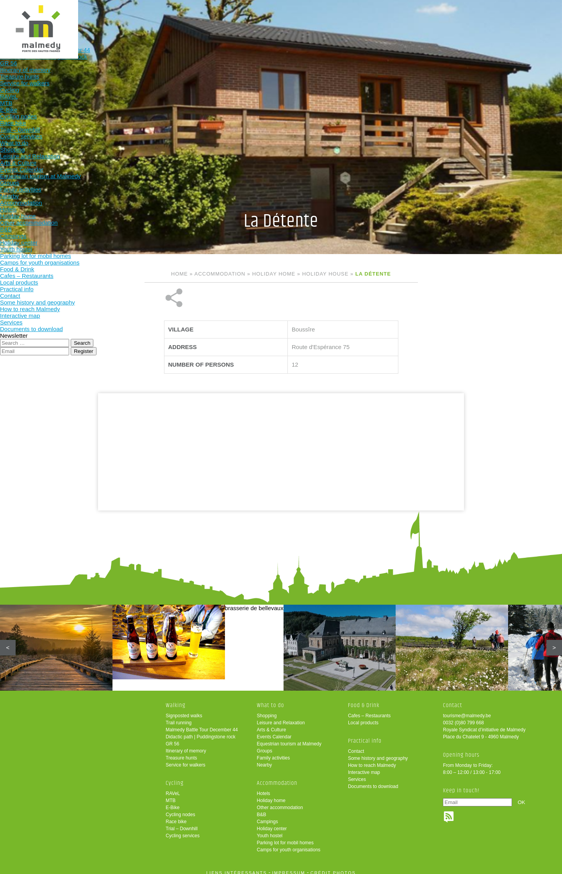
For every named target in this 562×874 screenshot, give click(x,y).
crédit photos (333, 867)
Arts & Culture (271, 724)
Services (357, 774)
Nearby (264, 759)
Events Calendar (274, 731)
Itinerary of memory (186, 745)
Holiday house (325, 274)
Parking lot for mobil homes (285, 837)
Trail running (178, 717)
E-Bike (172, 802)
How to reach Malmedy (372, 760)
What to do (266, 18)
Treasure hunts (181, 752)
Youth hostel (270, 830)
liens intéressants (236, 867)
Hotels (263, 788)
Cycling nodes (180, 809)
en (532, 12)
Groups (264, 745)
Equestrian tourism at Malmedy (289, 738)
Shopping (267, 710)
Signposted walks (184, 710)
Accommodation (317, 18)
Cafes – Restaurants (369, 710)
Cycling (214, 18)
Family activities (273, 752)
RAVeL (173, 788)
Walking (163, 18)
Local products (363, 717)
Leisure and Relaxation (281, 717)
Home (179, 274)
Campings (267, 816)
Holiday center (272, 823)
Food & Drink (368, 18)
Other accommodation (280, 802)
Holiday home (273, 274)
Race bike (176, 816)
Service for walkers (185, 759)
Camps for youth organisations (289, 844)
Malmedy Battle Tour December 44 (202, 724)
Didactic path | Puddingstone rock (201, 731)
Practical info (419, 18)
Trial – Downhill (182, 823)
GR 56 (172, 738)
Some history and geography (378, 753)
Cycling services (183, 830)
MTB (170, 795)
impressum (288, 867)
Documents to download (373, 781)
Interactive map (364, 767)
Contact (356, 746)
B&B (261, 809)
